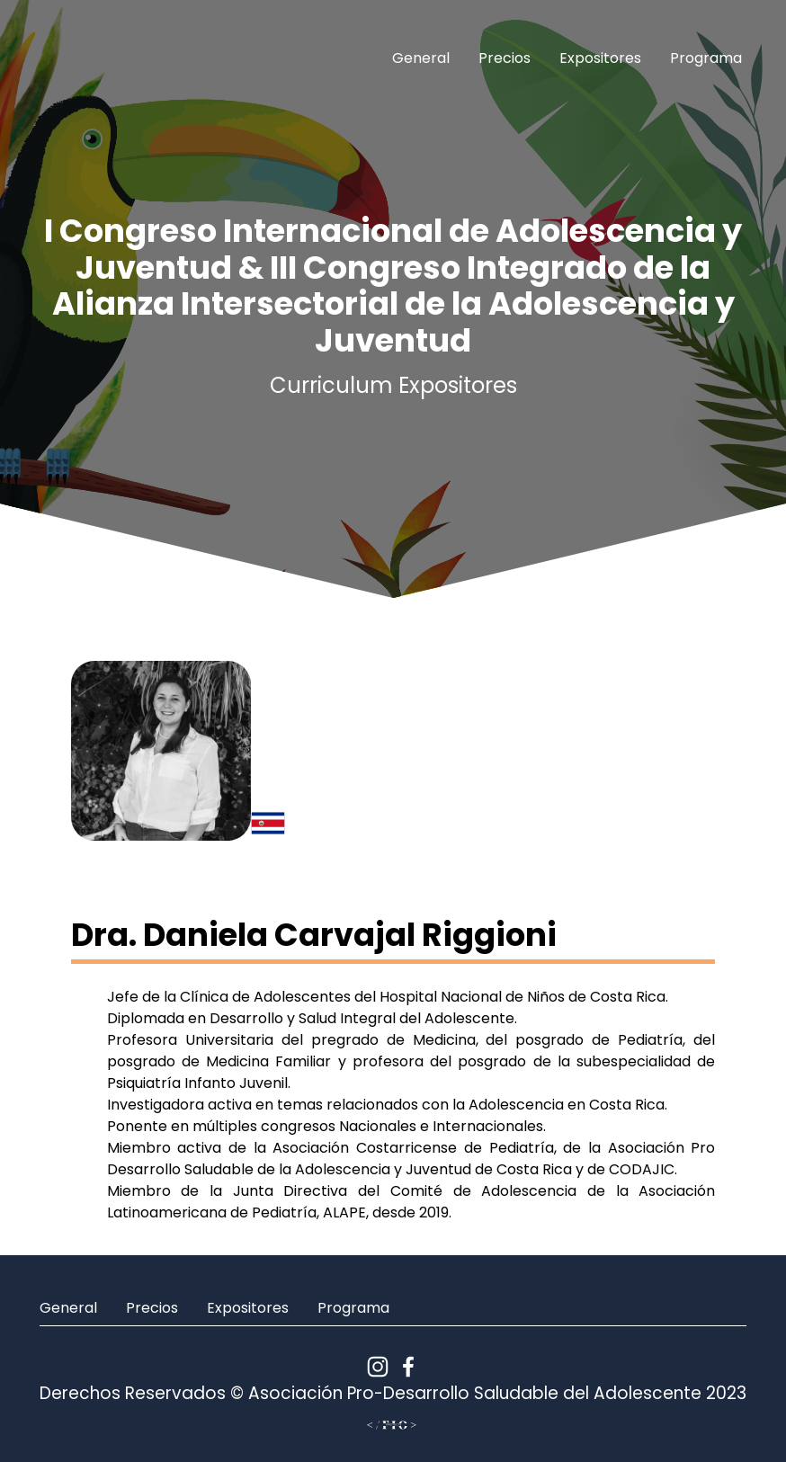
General (421, 58)
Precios (504, 58)
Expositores (600, 58)
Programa (706, 58)
